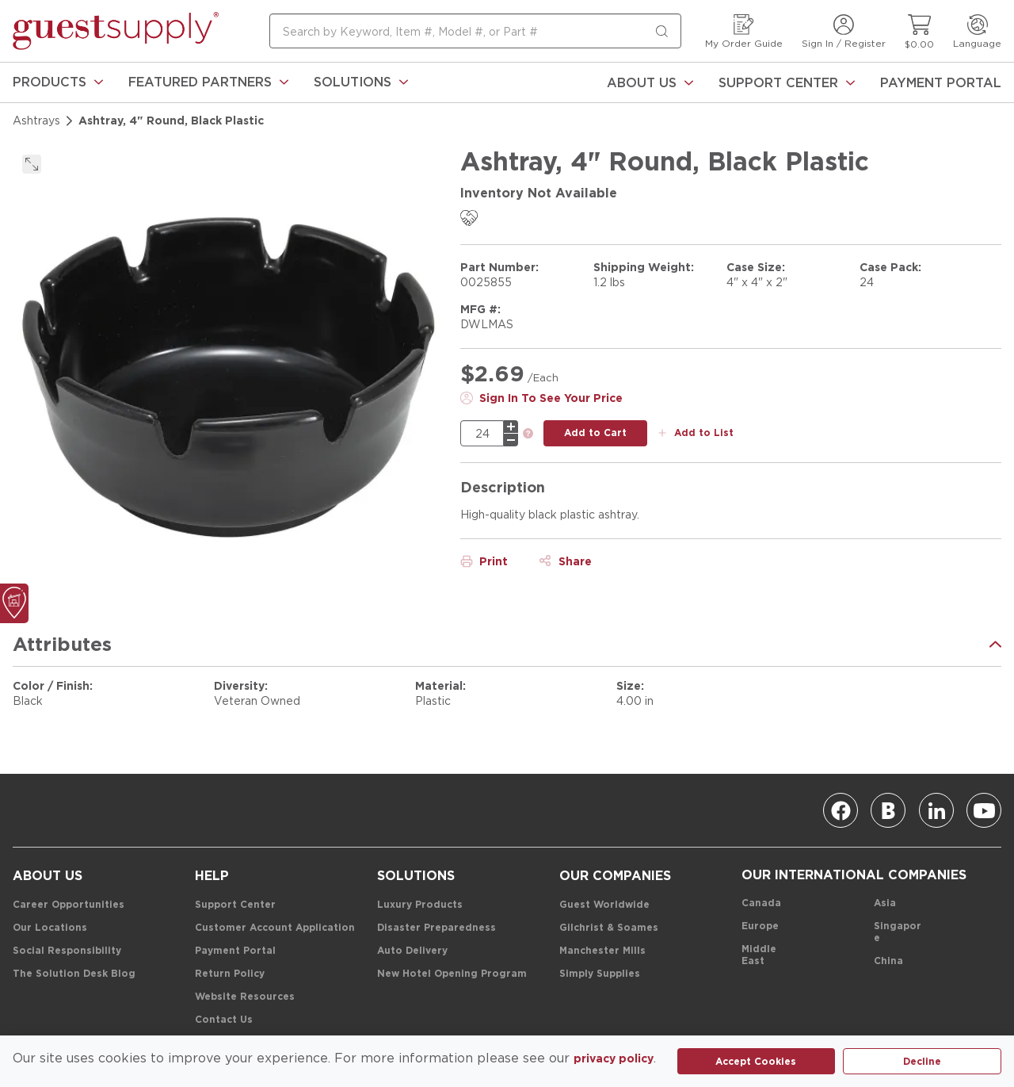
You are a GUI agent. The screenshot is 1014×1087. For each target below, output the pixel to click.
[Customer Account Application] (275, 928)
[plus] (511, 426)
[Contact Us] (224, 1020)
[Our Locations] (50, 928)
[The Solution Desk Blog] (74, 974)
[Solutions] (361, 82)
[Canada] (761, 903)
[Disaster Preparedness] (436, 928)
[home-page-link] (116, 31)
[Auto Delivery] (412, 951)
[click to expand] (31, 164)
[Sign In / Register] (844, 31)
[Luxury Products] (420, 905)
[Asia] (885, 903)
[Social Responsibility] (67, 951)
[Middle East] (765, 955)
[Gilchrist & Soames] (608, 928)
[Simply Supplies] (599, 974)
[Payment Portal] (940, 82)
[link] (58, 82)
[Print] (484, 561)
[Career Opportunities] (68, 905)
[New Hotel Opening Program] (452, 974)
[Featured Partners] (208, 82)
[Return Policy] (230, 974)
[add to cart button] (595, 433)
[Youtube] (983, 810)
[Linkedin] (936, 810)
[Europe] (760, 926)
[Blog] (888, 810)
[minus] (511, 440)
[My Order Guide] (744, 31)
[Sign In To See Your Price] (541, 398)
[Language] (977, 31)
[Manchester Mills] (602, 951)
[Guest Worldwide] (604, 905)
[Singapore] (898, 932)
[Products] (58, 82)
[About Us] (650, 82)
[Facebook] (840, 810)
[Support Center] (786, 82)
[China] (888, 961)
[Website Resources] (245, 997)
